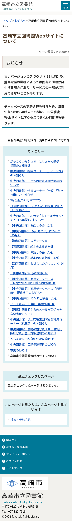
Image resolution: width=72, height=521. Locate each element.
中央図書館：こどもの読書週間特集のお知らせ (36, 183)
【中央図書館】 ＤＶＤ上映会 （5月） (34, 298)
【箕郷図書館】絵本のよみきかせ (31, 246)
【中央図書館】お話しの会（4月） (32, 252)
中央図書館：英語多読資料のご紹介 (33, 344)
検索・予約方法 (21, 420)
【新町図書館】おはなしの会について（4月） (37, 265)
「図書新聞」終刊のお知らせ (29, 273)
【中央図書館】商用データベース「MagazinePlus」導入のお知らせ (32, 281)
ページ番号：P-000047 (54, 51)
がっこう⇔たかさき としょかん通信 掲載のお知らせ (36, 163)
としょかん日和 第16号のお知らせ (32, 304)
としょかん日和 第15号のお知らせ (32, 338)
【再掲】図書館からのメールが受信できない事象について (36, 311)
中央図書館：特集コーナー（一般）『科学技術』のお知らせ (36, 192)
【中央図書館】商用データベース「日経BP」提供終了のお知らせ (36, 290)
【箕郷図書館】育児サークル (29, 240)
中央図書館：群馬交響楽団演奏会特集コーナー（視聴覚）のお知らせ (36, 321)
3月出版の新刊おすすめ (25, 200)
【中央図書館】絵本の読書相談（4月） (35, 258)
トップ (7, 20)
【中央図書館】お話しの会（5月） (32, 225)
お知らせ (20, 20)
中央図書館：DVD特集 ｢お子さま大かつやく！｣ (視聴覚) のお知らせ (37, 218)
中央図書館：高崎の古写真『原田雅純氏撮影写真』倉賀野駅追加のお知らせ (36, 331)
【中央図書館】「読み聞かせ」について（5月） (35, 233)
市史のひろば (18, 350)
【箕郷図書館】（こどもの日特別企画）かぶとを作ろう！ (36, 208)
